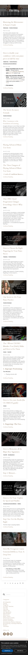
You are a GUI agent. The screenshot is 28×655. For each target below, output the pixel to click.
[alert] (14, 648)
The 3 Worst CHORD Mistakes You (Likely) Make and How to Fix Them (13, 346)
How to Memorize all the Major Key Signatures (12, 450)
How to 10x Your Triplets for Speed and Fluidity (13, 499)
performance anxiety (9, 617)
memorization (7, 613)
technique (6, 626)
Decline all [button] (20, 650)
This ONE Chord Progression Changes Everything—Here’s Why (12, 202)
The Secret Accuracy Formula (11, 111)
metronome (9, 71)
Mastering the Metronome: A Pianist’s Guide (13, 23)
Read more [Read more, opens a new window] (13, 648)
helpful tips (5, 61)
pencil (15, 71)
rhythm (19, 503)
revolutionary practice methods (9, 63)
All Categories (7, 602)
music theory (6, 616)
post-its (11, 73)
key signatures (11, 454)
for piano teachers (8, 606)
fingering (5, 256)
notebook (21, 71)
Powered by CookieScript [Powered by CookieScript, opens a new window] (6, 653)
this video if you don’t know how (15, 79)
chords (4, 207)
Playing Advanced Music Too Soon (12, 146)
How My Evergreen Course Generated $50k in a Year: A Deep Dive (13, 552)
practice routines (13, 61)
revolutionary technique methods (12, 623)
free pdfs (5, 609)
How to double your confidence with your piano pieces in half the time (13, 56)
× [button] (26, 642)
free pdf (5, 454)
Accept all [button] (7, 650)
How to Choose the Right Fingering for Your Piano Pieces (13, 251)
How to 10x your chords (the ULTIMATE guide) (14, 401)
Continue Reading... (8, 45)
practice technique (7, 115)
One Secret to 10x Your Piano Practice (12, 298)
